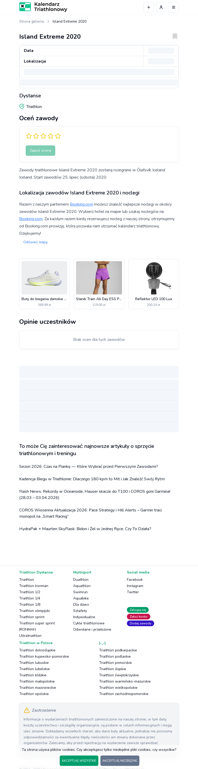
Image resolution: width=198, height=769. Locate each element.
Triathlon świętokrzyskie (119, 675)
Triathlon (26, 579)
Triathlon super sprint (37, 623)
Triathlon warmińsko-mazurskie (125, 681)
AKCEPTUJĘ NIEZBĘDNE (120, 761)
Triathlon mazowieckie (37, 687)
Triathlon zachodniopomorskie (123, 693)
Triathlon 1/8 (29, 604)
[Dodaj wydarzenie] (149, 7)
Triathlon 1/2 (29, 592)
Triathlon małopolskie (37, 681)
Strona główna (31, 21)
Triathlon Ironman (33, 585)
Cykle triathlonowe (89, 623)
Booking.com (81, 204)
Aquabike (81, 598)
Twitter (133, 592)
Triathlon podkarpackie (118, 650)
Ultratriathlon (30, 635)
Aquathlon (82, 585)
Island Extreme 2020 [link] (69, 21)
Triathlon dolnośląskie (37, 650)
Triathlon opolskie (34, 693)
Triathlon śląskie (112, 668)
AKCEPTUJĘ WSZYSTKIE (79, 761)
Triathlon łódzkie (32, 675)
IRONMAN (27, 629)
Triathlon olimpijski (34, 610)
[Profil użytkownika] (161, 7)
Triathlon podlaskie (115, 656)
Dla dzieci (81, 604)
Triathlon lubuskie (34, 662)
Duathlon (80, 579)
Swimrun (80, 592)
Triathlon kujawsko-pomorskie (44, 656)
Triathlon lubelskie (34, 668)
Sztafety (80, 610)
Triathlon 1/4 (29, 598)
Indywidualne (84, 617)
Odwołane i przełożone (92, 629)
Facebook (135, 579)
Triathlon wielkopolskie (118, 687)
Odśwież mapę (35, 242)
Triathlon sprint (31, 617)
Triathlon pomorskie (115, 662)
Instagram (135, 585)
